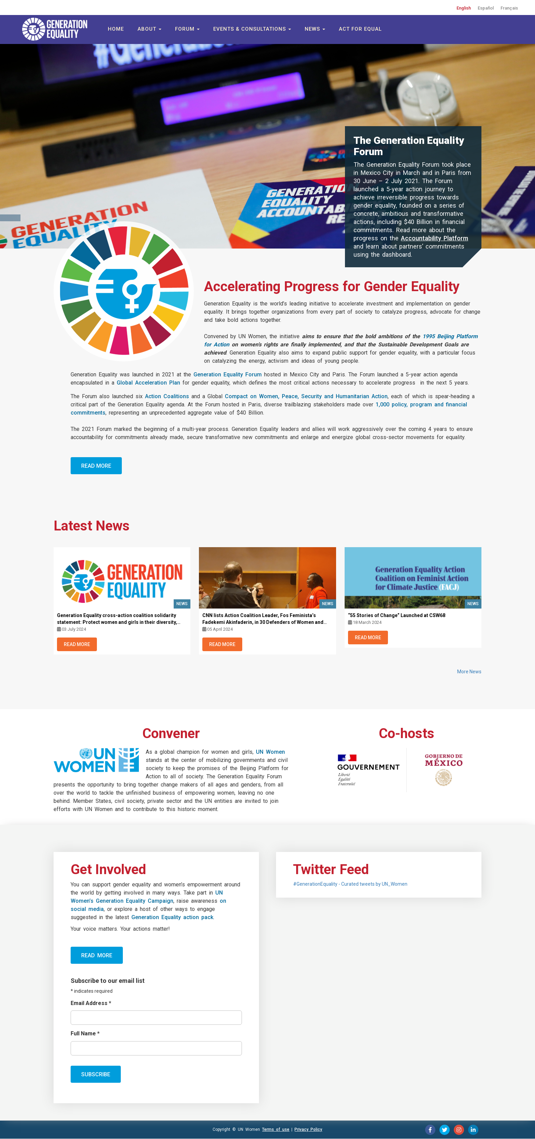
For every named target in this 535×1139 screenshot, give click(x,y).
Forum (187, 29)
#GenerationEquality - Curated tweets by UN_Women (350, 884)
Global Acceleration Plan (148, 382)
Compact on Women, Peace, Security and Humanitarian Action (306, 396)
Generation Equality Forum (227, 374)
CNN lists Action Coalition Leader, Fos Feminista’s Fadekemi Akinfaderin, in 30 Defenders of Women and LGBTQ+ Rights (262, 622)
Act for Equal (360, 29)
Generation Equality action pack (172, 917)
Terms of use (275, 1129)
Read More (96, 466)
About (149, 29)
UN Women (270, 752)
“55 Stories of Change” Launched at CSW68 (396, 615)
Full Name (85, 1033)
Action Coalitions (167, 396)
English (464, 8)
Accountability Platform (434, 238)
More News (469, 671)
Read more (96, 955)
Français (509, 8)
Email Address (91, 1003)
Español (486, 8)
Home (116, 29)
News (315, 29)
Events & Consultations (252, 29)
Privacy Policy (308, 1129)
